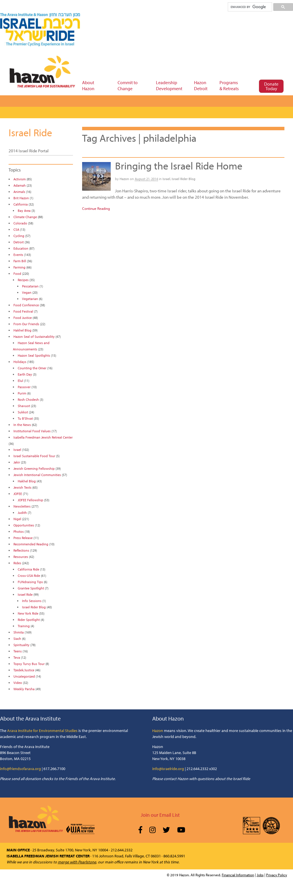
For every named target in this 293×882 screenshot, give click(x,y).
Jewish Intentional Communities (37, 475)
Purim (22, 393)
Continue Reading (96, 208)
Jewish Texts (22, 487)
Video (17, 682)
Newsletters (22, 506)
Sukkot (23, 412)
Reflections (21, 550)
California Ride (28, 569)
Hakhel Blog (22, 330)
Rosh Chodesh (28, 399)
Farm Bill (19, 261)
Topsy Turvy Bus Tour (29, 664)
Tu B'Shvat (25, 418)
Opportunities (23, 525)
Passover (24, 387)
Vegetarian (30, 299)
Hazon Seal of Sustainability (34, 336)
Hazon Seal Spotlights (34, 355)
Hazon (124, 179)
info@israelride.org (168, 768)
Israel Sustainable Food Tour (34, 456)
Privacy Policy (276, 875)
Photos (18, 531)
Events (18, 254)
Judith (22, 512)
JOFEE (17, 494)
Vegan (26, 292)
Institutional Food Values (32, 431)
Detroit (18, 242)
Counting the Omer (32, 368)
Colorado (20, 223)
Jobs (260, 875)
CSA (16, 229)
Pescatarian (30, 286)
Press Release (23, 538)
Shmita (18, 632)
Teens (17, 651)
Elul (20, 380)
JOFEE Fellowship (30, 500)
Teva (16, 657)
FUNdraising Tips (30, 582)
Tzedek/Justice (23, 670)
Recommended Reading (30, 544)
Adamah (19, 185)
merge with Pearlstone (77, 862)
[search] (250, 7)
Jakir (16, 462)
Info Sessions (31, 601)
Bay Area (24, 210)
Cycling (18, 236)
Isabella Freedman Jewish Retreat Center (43, 437)
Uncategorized (24, 676)
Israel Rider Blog (183, 179)
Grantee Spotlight (31, 588)
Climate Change (25, 217)
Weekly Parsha (24, 689)
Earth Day (25, 374)
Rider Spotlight (29, 619)
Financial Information (238, 875)
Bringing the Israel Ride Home (178, 165)
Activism (19, 179)
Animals (19, 192)
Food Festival (23, 311)
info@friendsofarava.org (20, 768)
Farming (19, 267)
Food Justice (22, 317)
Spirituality (21, 645)
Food (17, 273)
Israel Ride (30, 132)
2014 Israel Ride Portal (29, 150)
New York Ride (28, 613)
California (20, 204)
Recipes (23, 280)
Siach (17, 638)
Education (20, 248)
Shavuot (24, 406)
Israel (166, 179)
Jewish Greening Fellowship (34, 468)
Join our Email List (160, 815)
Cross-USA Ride (29, 575)
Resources (20, 557)
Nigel (17, 519)
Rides (17, 563)
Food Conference (26, 305)
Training (24, 626)
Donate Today (271, 86)
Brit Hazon (21, 198)
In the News (22, 425)
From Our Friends (26, 324)
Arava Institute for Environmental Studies (42, 730)
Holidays (19, 362)
